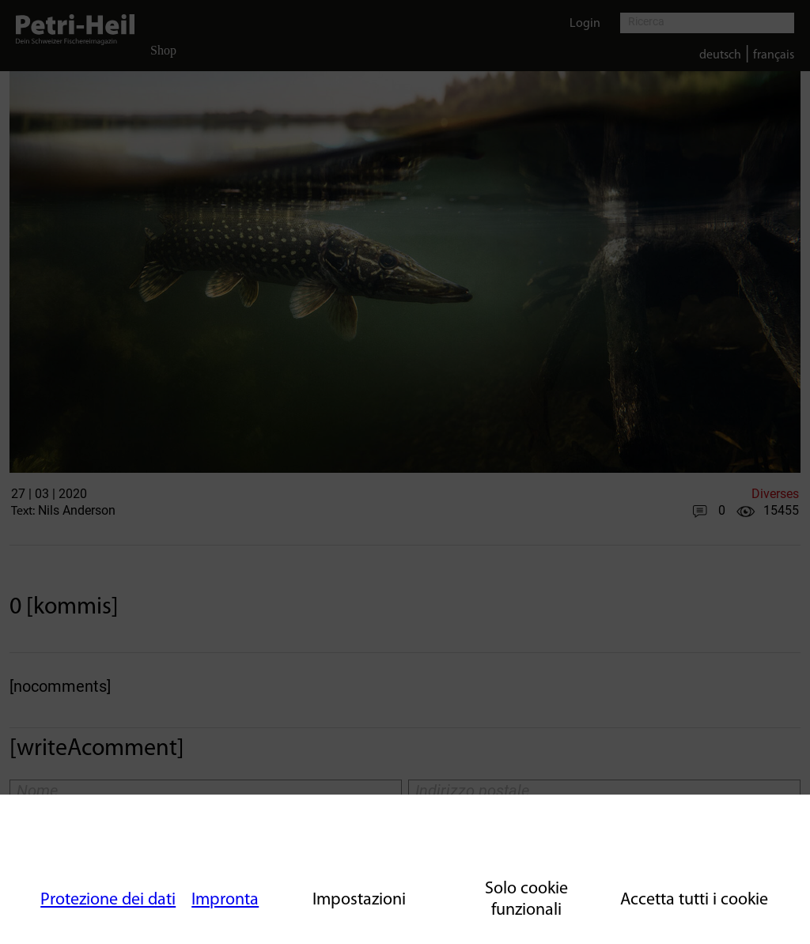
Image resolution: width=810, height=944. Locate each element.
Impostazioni (359, 900)
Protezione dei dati (108, 900)
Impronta (225, 900)
